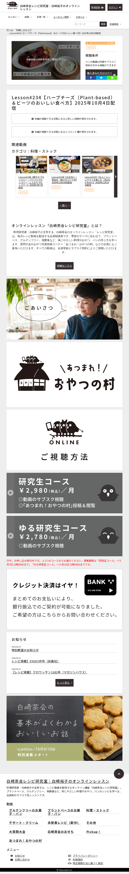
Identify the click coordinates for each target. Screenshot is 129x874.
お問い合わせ (21, 862)
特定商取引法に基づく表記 (86, 865)
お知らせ (81, 17)
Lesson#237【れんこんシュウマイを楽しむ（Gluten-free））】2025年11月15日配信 (97, 183)
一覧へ (64, 207)
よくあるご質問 (62, 17)
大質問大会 (17, 834)
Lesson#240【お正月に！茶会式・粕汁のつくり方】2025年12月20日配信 (64, 182)
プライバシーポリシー (84, 858)
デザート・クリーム (23, 825)
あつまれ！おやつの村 (25, 843)
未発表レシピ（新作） (64, 825)
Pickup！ (93, 834)
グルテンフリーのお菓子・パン (25, 814)
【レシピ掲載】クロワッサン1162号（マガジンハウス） (50, 674)
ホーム (10, 32)
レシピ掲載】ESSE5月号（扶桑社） (36, 663)
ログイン (115, 7)
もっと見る (64, 685)
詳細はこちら (64, 268)
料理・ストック (24, 32)
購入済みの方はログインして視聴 (101, 77)
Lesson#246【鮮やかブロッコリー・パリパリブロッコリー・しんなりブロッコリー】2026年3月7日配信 (31, 185)
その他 (91, 825)
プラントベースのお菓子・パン (64, 814)
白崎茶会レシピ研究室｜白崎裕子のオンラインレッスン (50, 7)
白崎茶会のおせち (61, 834)
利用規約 (76, 862)
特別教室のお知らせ (25, 652)
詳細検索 (115, 24)
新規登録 (97, 7)
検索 (103, 24)
